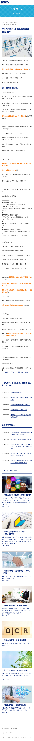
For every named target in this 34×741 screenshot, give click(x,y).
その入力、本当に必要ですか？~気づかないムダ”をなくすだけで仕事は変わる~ (21, 446)
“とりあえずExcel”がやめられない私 (21, 439)
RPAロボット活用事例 (8, 24)
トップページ (5, 22)
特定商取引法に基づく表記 (9, 728)
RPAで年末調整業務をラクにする (20, 405)
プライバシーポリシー (8, 733)
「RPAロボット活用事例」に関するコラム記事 (15, 372)
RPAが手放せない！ (16, 393)
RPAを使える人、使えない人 (19, 410)
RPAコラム (14, 22)
